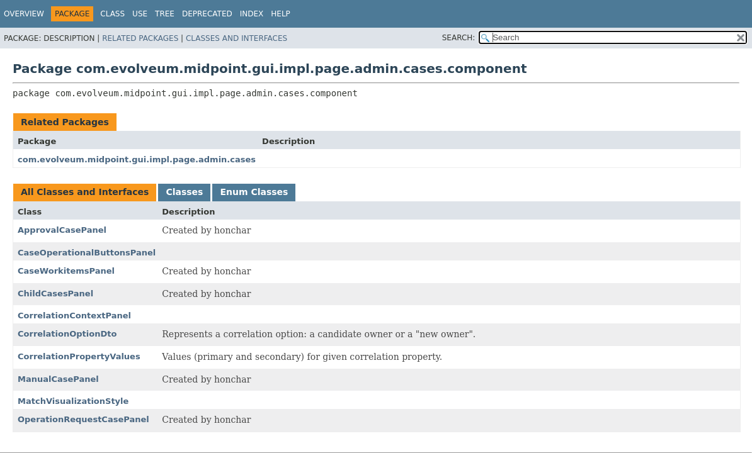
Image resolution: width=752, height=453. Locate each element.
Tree (164, 13)
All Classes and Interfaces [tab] (85, 192)
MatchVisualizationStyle (73, 401)
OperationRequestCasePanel (83, 419)
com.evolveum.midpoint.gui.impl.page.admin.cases (137, 159)
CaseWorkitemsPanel (66, 271)
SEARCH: (459, 37)
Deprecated (207, 13)
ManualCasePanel (58, 379)
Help (280, 13)
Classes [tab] (184, 192)
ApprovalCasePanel (62, 230)
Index (252, 13)
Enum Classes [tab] (254, 192)
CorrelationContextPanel (74, 315)
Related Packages (140, 38)
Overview (24, 13)
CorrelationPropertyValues (79, 356)
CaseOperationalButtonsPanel (87, 252)
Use (139, 13)
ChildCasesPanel (55, 293)
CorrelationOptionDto (67, 333)
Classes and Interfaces (236, 38)
